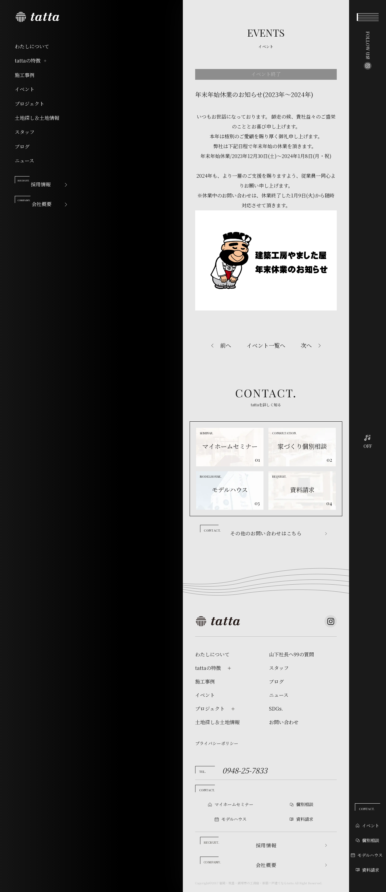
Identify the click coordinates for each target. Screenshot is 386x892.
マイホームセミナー (234, 804)
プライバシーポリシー (216, 743)
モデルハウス (367, 855)
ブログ (22, 146)
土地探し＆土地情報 (37, 118)
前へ (225, 345)
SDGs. (276, 709)
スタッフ (24, 132)
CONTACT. (367, 809)
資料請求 (367, 870)
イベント (24, 89)
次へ (306, 345)
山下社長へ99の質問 (291, 654)
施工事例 (24, 75)
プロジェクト (29, 104)
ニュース (24, 161)
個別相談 (367, 840)
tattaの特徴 (31, 60)
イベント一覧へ (266, 345)
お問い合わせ (284, 722)
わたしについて (32, 46)
